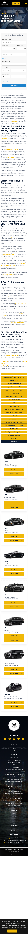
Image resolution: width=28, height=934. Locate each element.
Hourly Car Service (14, 767)
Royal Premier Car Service (16, 849)
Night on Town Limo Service (14, 798)
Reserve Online (14, 474)
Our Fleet (14, 821)
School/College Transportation (14, 793)
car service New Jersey (12, 355)
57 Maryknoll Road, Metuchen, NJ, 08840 (15, 840)
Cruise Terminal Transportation (14, 781)
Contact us (4, 361)
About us (14, 816)
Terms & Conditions (18, 854)
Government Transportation (14, 786)
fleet (9, 297)
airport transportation (9, 254)
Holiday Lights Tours (14, 765)
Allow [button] (12, 931)
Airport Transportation (14, 772)
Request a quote (14, 828)
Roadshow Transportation (14, 791)
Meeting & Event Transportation (14, 769)
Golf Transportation (14, 784)
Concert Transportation (14, 760)
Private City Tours (14, 789)
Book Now (16, 3)
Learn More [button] (23, 927)
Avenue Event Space (11, 149)
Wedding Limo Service (14, 805)
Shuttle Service (14, 777)
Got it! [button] (4, 931)
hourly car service (8, 274)
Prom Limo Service (14, 801)
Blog (14, 818)
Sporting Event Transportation (14, 803)
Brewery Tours (14, 757)
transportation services (15, 237)
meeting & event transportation (13, 264)
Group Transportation (14, 762)
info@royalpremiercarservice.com (11, 365)
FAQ (14, 823)
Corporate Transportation (14, 779)
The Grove (4, 138)
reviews (14, 121)
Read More (14, 469)
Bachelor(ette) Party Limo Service (14, 774)
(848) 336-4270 (14, 838)
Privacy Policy (8, 854)
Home (14, 813)
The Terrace (10, 157)
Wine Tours (14, 796)
